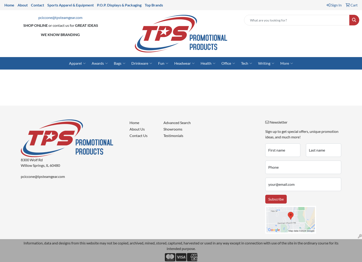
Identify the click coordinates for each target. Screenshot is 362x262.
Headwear (184, 63)
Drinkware (141, 63)
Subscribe (276, 199)
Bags (119, 63)
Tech (246, 63)
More (286, 63)
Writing (266, 63)
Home (134, 122)
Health (208, 63)
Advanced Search (177, 122)
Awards (100, 63)
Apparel (77, 63)
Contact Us (139, 135)
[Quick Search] (297, 20)
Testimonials (173, 135)
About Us (137, 129)
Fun (163, 63)
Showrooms (172, 129)
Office (228, 63)
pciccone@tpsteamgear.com (60, 17)
